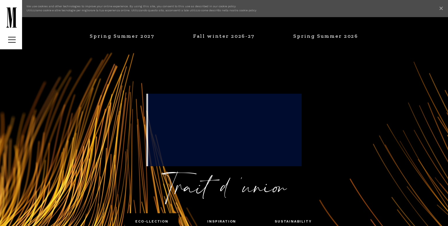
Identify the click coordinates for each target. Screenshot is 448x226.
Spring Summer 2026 (325, 36)
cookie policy (227, 6)
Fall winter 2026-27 (224, 36)
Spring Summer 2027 (122, 36)
